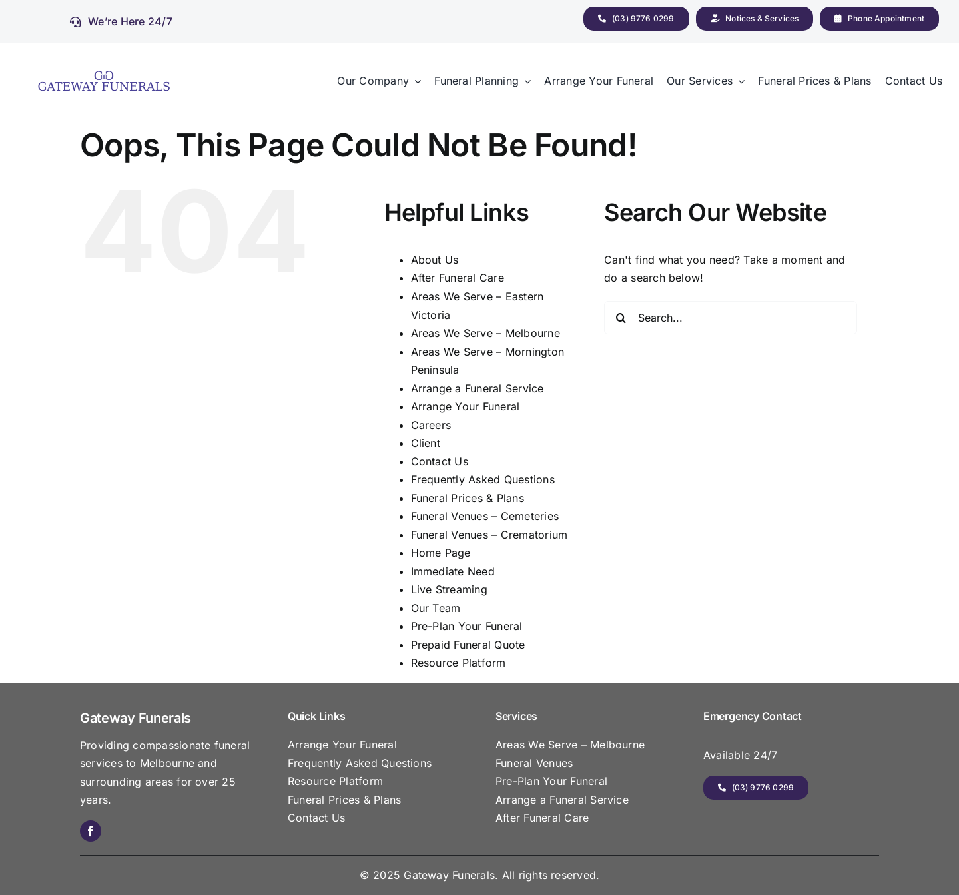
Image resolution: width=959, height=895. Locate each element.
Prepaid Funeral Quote (468, 644)
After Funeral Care (457, 277)
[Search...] (730, 317)
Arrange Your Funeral (465, 406)
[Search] (620, 317)
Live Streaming (449, 589)
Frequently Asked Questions (483, 479)
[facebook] (90, 831)
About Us (435, 259)
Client (425, 442)
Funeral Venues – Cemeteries (485, 516)
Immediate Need (453, 571)
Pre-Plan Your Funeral (467, 626)
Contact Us (439, 461)
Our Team (436, 608)
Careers (431, 425)
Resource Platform (458, 662)
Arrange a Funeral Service (477, 388)
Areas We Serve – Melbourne (485, 333)
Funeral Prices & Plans (467, 498)
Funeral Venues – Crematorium (489, 534)
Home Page (441, 552)
